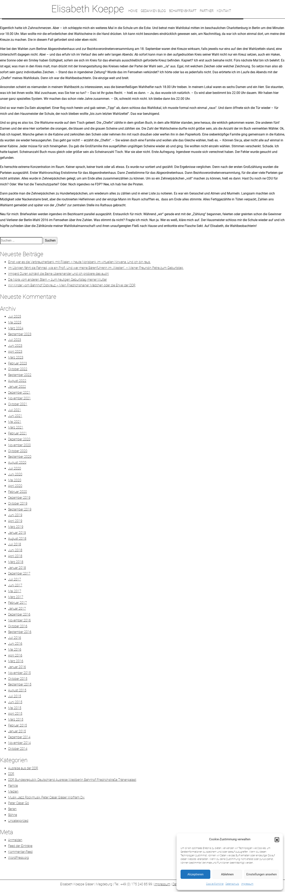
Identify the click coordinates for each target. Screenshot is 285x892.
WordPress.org (18, 858)
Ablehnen (227, 874)
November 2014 (19, 743)
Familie (13, 786)
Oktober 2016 (17, 626)
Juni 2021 (15, 416)
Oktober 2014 (17, 749)
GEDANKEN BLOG (153, 11)
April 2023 (15, 352)
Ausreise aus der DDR (23, 768)
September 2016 (19, 632)
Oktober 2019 (17, 503)
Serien (12, 809)
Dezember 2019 (19, 498)
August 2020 (17, 462)
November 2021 (19, 398)
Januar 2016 (17, 667)
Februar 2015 (17, 725)
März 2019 (15, 527)
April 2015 (15, 714)
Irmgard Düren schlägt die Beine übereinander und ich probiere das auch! (58, 274)
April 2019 (15, 521)
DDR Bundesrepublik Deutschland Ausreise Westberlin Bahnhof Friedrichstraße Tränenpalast (72, 780)
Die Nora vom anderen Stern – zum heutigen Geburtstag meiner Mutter (57, 280)
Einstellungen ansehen (261, 874)
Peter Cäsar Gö (18, 803)
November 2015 (19, 673)
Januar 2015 (17, 731)
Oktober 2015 (17, 679)
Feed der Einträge (20, 846)
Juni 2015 (15, 702)
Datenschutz (232, 883)
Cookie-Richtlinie (214, 883)
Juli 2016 (14, 638)
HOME (132, 11)
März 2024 (15, 328)
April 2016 (15, 655)
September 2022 (19, 375)
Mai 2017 (14, 591)
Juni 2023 (15, 346)
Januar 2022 (17, 387)
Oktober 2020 (17, 451)
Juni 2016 (15, 644)
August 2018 (17, 539)
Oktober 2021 (17, 404)
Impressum (247, 883)
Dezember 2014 (19, 737)
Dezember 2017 (19, 573)
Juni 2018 (15, 550)
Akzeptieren (195, 874)
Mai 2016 (14, 649)
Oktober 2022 (17, 369)
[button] (277, 839)
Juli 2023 (14, 340)
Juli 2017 (14, 579)
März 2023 (15, 357)
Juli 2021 (14, 410)
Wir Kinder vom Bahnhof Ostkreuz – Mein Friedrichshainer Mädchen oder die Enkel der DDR (71, 285)
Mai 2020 (14, 480)
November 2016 (19, 620)
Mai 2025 (14, 322)
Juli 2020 (14, 468)
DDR (11, 774)
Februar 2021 (17, 433)
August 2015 (17, 690)
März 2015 (15, 719)
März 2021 (15, 427)
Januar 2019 (17, 533)
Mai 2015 (14, 708)
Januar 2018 (17, 568)
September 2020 (19, 457)
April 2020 (15, 486)
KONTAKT (224, 11)
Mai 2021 (14, 422)
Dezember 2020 (19, 439)
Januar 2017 (17, 608)
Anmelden (15, 840)
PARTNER (207, 11)
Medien (13, 791)
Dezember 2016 (19, 614)
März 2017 (15, 597)
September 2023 (19, 334)
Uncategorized (18, 821)
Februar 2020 (17, 492)
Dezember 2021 (19, 392)
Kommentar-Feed (20, 852)
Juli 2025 (14, 316)
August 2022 (17, 381)
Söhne (12, 815)
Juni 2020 (15, 474)
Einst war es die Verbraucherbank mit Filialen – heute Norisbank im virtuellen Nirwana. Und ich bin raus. (79, 262)
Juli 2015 (14, 696)
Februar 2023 (17, 363)
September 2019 (19, 509)
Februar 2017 (17, 603)
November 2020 (19, 445)
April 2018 (15, 556)
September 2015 (19, 684)
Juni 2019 (15, 515)
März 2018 (15, 562)
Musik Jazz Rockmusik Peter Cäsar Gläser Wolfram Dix (46, 797)
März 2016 (15, 661)
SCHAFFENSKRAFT (183, 11)
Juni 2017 (15, 585)
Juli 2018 (14, 544)
